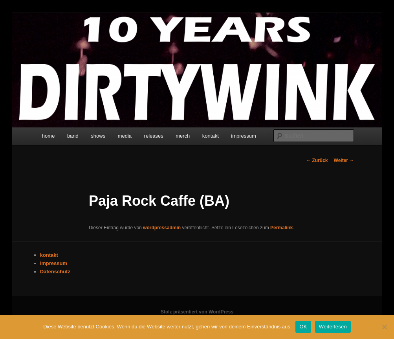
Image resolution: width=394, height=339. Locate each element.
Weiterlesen (333, 327)
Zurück (317, 160)
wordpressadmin (162, 227)
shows (98, 136)
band (73, 136)
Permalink (281, 227)
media (125, 136)
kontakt (210, 136)
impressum (243, 136)
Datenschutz (55, 272)
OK (303, 327)
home (48, 136)
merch (183, 136)
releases (153, 136)
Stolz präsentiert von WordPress (197, 312)
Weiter (344, 160)
